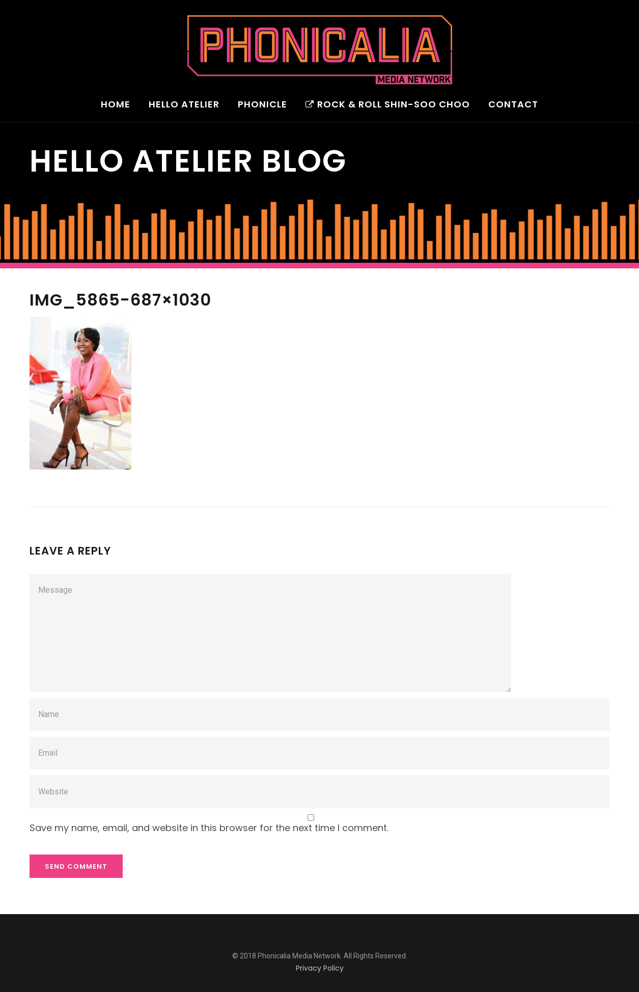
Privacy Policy (320, 968)
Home (115, 105)
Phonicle (262, 105)
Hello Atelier (184, 105)
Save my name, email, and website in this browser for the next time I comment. (209, 827)
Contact (513, 105)
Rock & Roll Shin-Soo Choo (387, 105)
